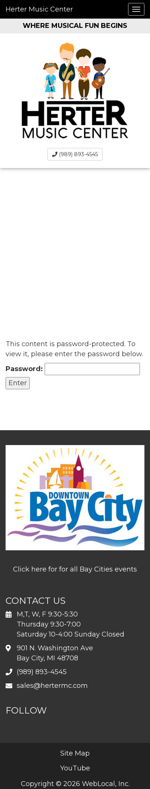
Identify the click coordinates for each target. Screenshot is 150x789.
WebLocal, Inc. (106, 784)
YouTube (75, 768)
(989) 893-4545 (75, 154)
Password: (73, 369)
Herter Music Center (39, 9)
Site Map (75, 753)
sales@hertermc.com (52, 686)
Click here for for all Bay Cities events (75, 569)
